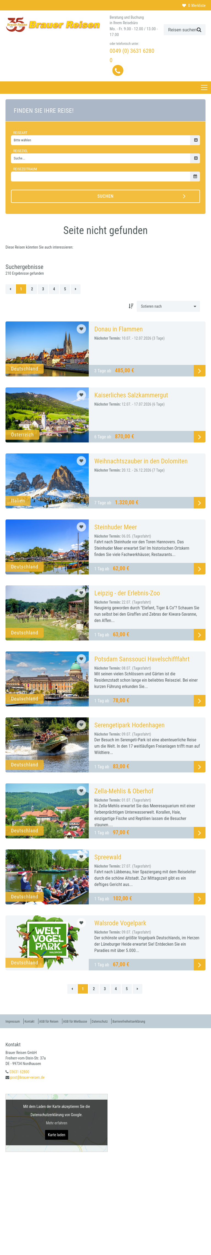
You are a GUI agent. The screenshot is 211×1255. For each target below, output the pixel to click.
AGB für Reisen (59, 1021)
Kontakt (35, 1021)
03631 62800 (19, 1072)
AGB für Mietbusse (91, 1021)
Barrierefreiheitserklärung (156, 1021)
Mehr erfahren (56, 1123)
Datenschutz (121, 1021)
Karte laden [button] (56, 1135)
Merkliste (194, 5)
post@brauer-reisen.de (27, 1077)
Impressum (14, 1021)
